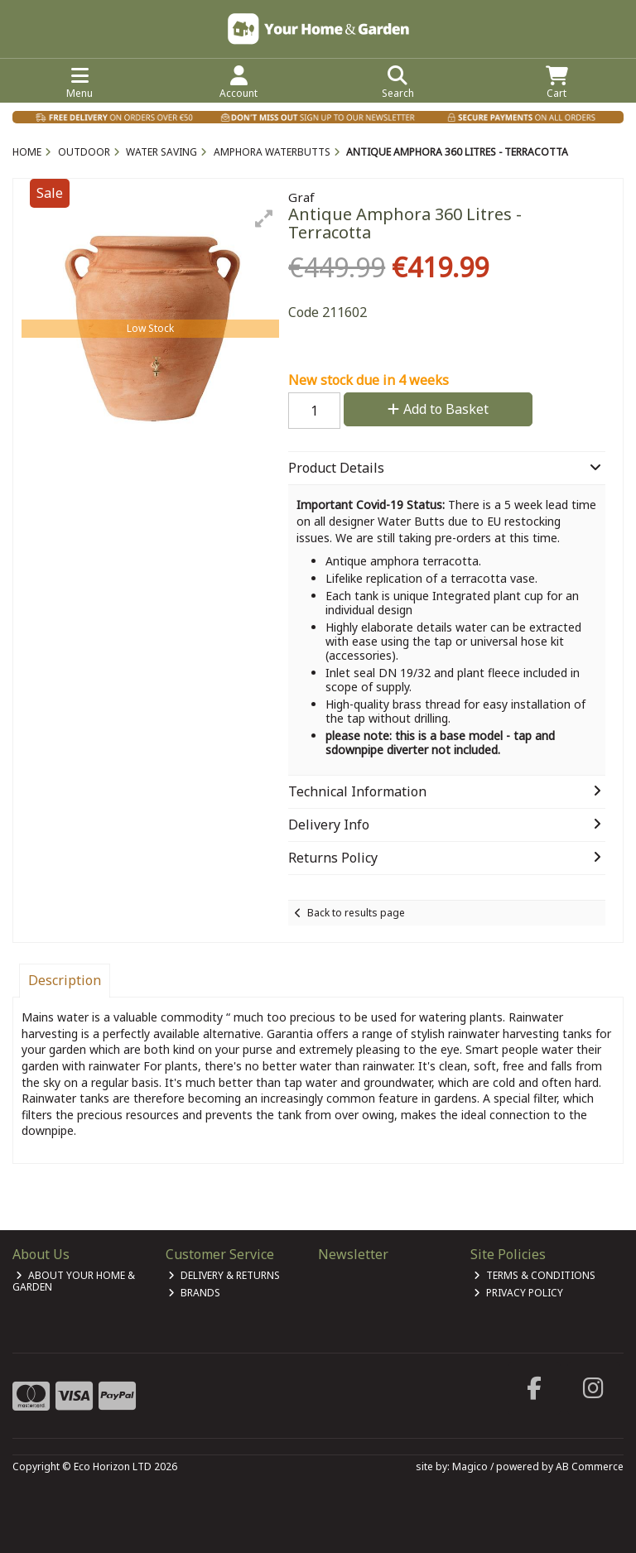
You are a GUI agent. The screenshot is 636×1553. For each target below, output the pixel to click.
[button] (264, 218)
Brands (194, 1293)
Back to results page (356, 913)
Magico (470, 1466)
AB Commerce (590, 1466)
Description (64, 980)
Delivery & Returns (224, 1275)
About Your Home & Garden (73, 1281)
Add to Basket (438, 409)
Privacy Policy (518, 1293)
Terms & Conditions (534, 1275)
